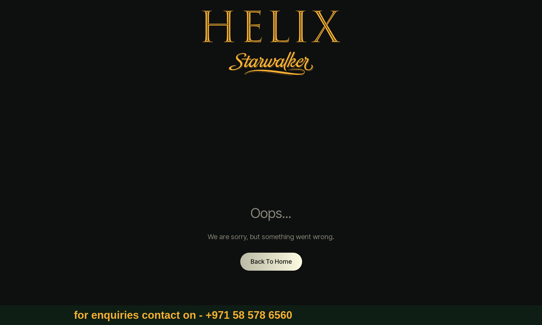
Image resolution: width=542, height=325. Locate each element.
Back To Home (271, 261)
